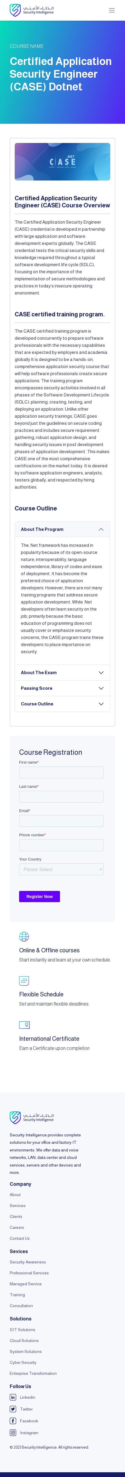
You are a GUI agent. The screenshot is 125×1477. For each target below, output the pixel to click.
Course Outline (37, 703)
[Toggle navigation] (111, 10)
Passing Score (36, 688)
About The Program (42, 529)
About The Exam (39, 672)
